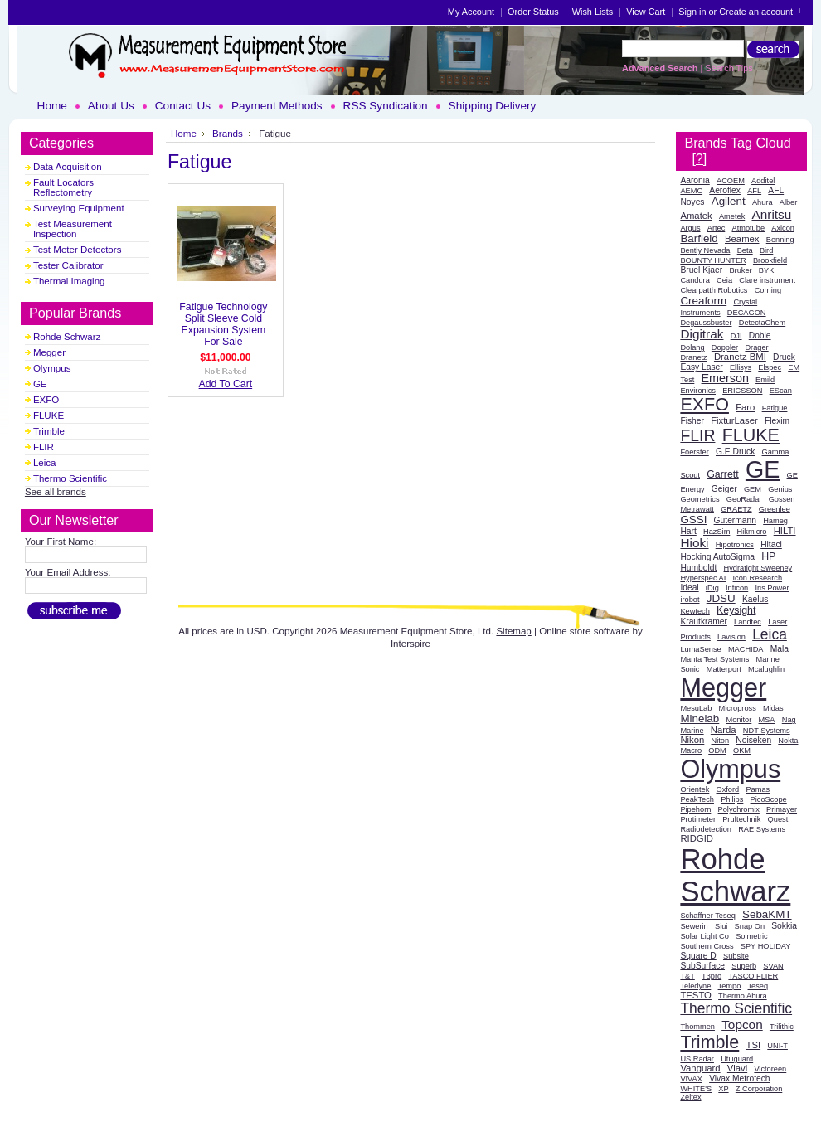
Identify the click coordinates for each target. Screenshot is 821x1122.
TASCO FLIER (753, 976)
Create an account (756, 12)
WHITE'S (696, 1089)
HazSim (716, 531)
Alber (789, 202)
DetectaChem (762, 322)
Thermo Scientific (70, 478)
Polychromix (739, 809)
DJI (736, 336)
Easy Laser (701, 367)
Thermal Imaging (69, 281)
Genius (780, 489)
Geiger (724, 488)
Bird (766, 250)
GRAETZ (736, 509)
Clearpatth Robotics (713, 290)
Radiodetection (705, 829)
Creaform (703, 300)
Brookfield (770, 260)
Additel (763, 181)
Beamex (742, 239)
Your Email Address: (68, 572)
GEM (752, 489)
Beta (745, 250)
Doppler (725, 347)
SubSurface (702, 965)
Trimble (49, 431)
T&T (687, 976)
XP (723, 1089)
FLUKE (48, 415)
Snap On (750, 926)
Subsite (736, 956)
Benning (780, 240)
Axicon (782, 228)
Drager (756, 347)
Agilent (729, 201)
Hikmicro (752, 531)
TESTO (696, 995)
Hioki (694, 543)
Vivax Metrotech (739, 1078)
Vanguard (700, 1068)
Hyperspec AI (703, 578)
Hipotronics (735, 545)
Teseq (758, 986)
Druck (784, 357)
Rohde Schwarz (67, 337)
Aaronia (694, 180)
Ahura (762, 202)
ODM (717, 750)
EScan (781, 390)
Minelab (699, 718)
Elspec (769, 367)
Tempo (729, 986)
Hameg (775, 521)
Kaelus (755, 599)
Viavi (737, 1068)
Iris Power (772, 588)
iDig (712, 588)
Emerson (725, 378)
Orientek (694, 789)
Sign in (692, 12)
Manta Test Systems (714, 659)
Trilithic (782, 1026)
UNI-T (777, 1046)
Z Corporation (759, 1089)
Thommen (697, 1026)
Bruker (740, 270)
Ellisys (740, 367)
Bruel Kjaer (701, 269)
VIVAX (691, 1079)
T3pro (711, 976)
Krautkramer (703, 621)
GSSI (693, 519)
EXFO (46, 400)
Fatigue (775, 408)
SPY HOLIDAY (766, 946)
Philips (732, 799)
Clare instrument (767, 280)
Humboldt (698, 567)
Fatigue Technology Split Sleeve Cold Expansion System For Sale (223, 324)
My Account (471, 12)
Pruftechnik (741, 819)
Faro (745, 407)
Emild (765, 380)
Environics (698, 390)
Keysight (736, 610)
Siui (721, 926)
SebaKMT (767, 914)
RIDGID (696, 838)
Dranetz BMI (740, 357)
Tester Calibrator (68, 265)
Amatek (696, 216)
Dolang (692, 347)
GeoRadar (744, 499)
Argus (690, 228)
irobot (689, 599)
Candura (694, 280)
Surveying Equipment (78, 208)
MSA (767, 720)
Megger (49, 352)
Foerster (694, 452)
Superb (743, 966)
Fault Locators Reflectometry (63, 187)
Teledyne (695, 986)
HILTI (785, 531)
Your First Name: (60, 541)
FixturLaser (734, 420)
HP (768, 556)
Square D (698, 955)
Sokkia (784, 925)
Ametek (732, 216)
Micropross (737, 708)
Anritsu (771, 214)
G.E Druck (735, 451)
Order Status (533, 12)
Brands (227, 133)
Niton (721, 740)
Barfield (698, 238)
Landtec (747, 622)
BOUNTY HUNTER (713, 260)
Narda (723, 730)
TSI (753, 1045)
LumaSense (700, 649)
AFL (754, 191)
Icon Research (758, 578)
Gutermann (735, 520)
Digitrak (701, 334)
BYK (766, 270)
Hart (688, 531)
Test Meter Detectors (77, 250)
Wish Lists (593, 12)
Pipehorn (695, 809)
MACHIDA (746, 649)
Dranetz (693, 357)
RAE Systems (761, 829)
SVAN (773, 966)
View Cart (645, 12)
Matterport (724, 669)
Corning (768, 290)
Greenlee (774, 509)
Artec (716, 228)
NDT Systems (766, 730)
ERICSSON (742, 390)
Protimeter (698, 819)
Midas (773, 708)
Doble (760, 335)
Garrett (722, 474)
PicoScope (769, 799)
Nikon (692, 740)
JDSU (721, 598)
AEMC (691, 191)
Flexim (777, 420)
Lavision (731, 637)
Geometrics (699, 499)
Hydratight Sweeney (758, 568)
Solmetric (751, 936)
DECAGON (746, 312)
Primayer (781, 809)
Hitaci (771, 544)
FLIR (43, 447)
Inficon (737, 588)
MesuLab (696, 708)
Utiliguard (737, 1059)
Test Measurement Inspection (72, 229)
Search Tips (728, 68)
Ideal (689, 587)
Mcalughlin (766, 669)
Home (184, 133)
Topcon (742, 1025)
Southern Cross (706, 946)
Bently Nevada (705, 250)
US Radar (697, 1059)
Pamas (758, 789)
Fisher (692, 420)
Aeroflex (725, 190)
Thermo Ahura (742, 996)
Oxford (728, 789)
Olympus (52, 368)
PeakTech (697, 799)
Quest (778, 819)
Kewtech (694, 611)
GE (40, 384)
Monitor (739, 720)
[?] (699, 158)
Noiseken (753, 740)
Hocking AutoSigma (717, 556)
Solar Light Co (704, 936)
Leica (44, 463)
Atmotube (748, 228)
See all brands (55, 492)
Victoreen (770, 1069)
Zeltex (690, 1097)
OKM (742, 750)
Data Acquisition (67, 167)
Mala (779, 648)
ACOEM (731, 181)
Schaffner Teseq (707, 915)
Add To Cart (226, 384)
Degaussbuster (705, 322)
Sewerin (693, 926)
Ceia (724, 280)
